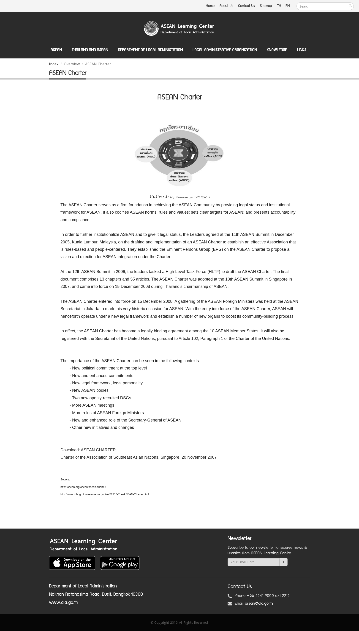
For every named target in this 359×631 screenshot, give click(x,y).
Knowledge (277, 50)
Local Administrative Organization (225, 50)
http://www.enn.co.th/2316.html (190, 197)
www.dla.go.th (63, 602)
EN (288, 6)
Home (210, 6)
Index (53, 63)
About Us (226, 6)
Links (301, 50)
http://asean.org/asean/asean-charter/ (83, 487)
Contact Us (246, 6)
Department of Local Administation (150, 50)
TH (279, 6)
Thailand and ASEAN (90, 50)
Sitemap (266, 6)
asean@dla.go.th (259, 603)
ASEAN (56, 50)
